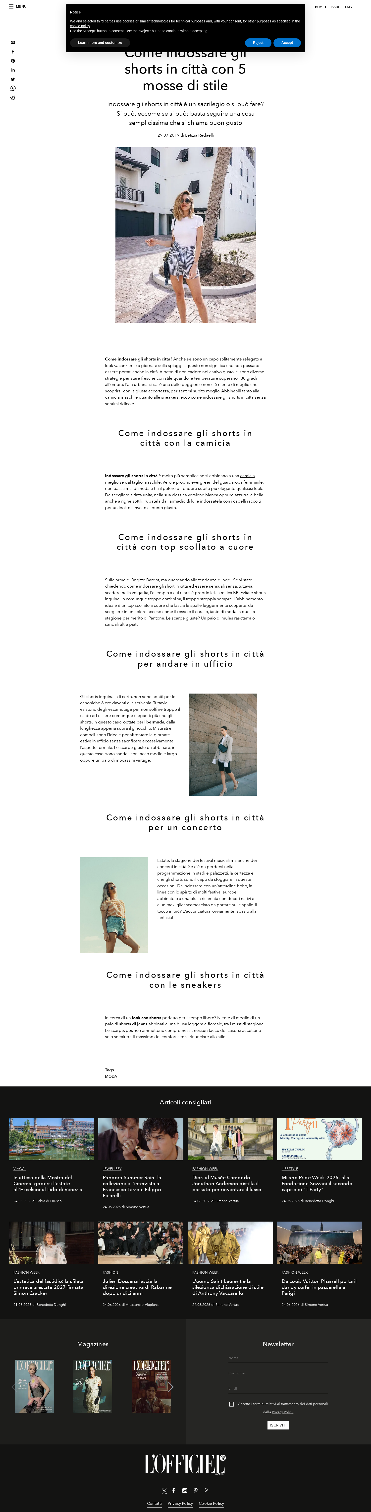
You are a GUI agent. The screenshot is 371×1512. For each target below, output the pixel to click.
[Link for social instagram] (184, 1491)
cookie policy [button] (80, 26)
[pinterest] (13, 61)
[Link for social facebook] (173, 1491)
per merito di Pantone (143, 618)
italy (348, 7)
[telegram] (13, 98)
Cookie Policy (211, 1503)
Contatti (154, 1503)
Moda (111, 1076)
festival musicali (215, 860)
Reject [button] (258, 43)
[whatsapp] (13, 89)
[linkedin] (13, 70)
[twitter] (13, 80)
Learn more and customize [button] (100, 43)
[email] (13, 43)
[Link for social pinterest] (195, 1491)
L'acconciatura (196, 911)
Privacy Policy (282, 1412)
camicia (247, 475)
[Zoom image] (223, 745)
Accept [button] (287, 43)
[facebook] (13, 52)
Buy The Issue (327, 7)
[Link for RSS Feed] (206, 1491)
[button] (170, 1387)
